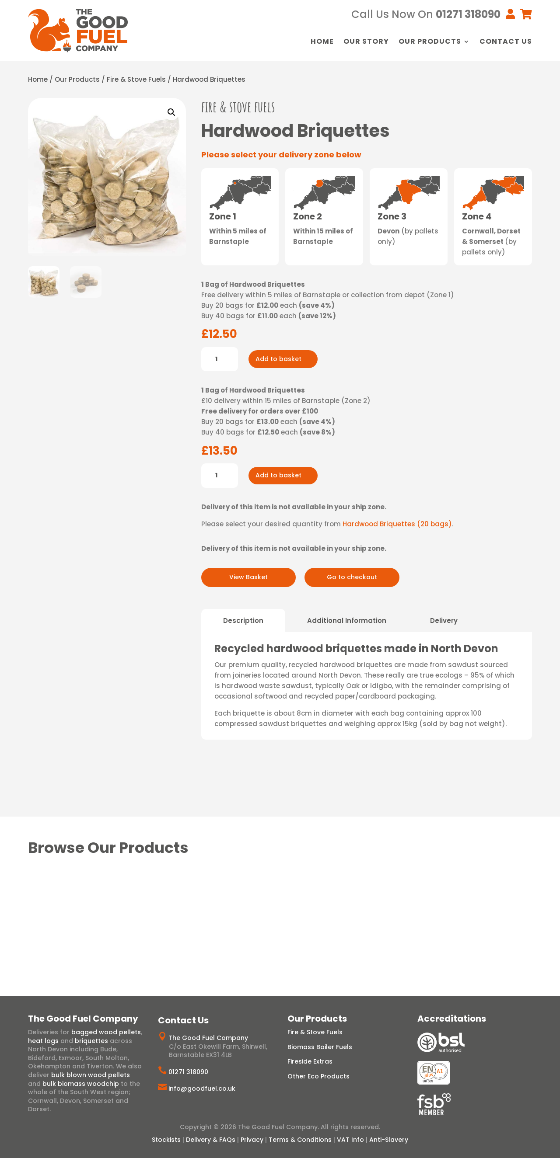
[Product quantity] (219, 359)
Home (322, 42)
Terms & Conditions (300, 1139)
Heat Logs (149, 904)
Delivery (444, 620)
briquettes (91, 1040)
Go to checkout (352, 577)
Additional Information (346, 620)
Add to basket (278, 359)
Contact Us (506, 42)
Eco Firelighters (407, 916)
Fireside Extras (309, 1061)
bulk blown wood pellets (90, 1075)
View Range (63, 925)
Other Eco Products (318, 1076)
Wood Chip (276, 904)
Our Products (430, 42)
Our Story (366, 42)
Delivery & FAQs (210, 1139)
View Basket (248, 577)
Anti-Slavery (388, 1139)
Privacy (252, 1139)
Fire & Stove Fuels (136, 79)
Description (243, 620)
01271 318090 (188, 1072)
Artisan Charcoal (493, 916)
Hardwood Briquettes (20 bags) (397, 524)
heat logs (43, 1040)
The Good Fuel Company (208, 1037)
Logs (119, 904)
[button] (171, 112)
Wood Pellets (231, 904)
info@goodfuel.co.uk (201, 1088)
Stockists (166, 1139)
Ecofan (449, 916)
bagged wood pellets (106, 1032)
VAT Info (350, 1139)
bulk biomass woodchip (80, 1083)
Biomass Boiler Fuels (319, 1047)
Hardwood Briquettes (71, 904)
